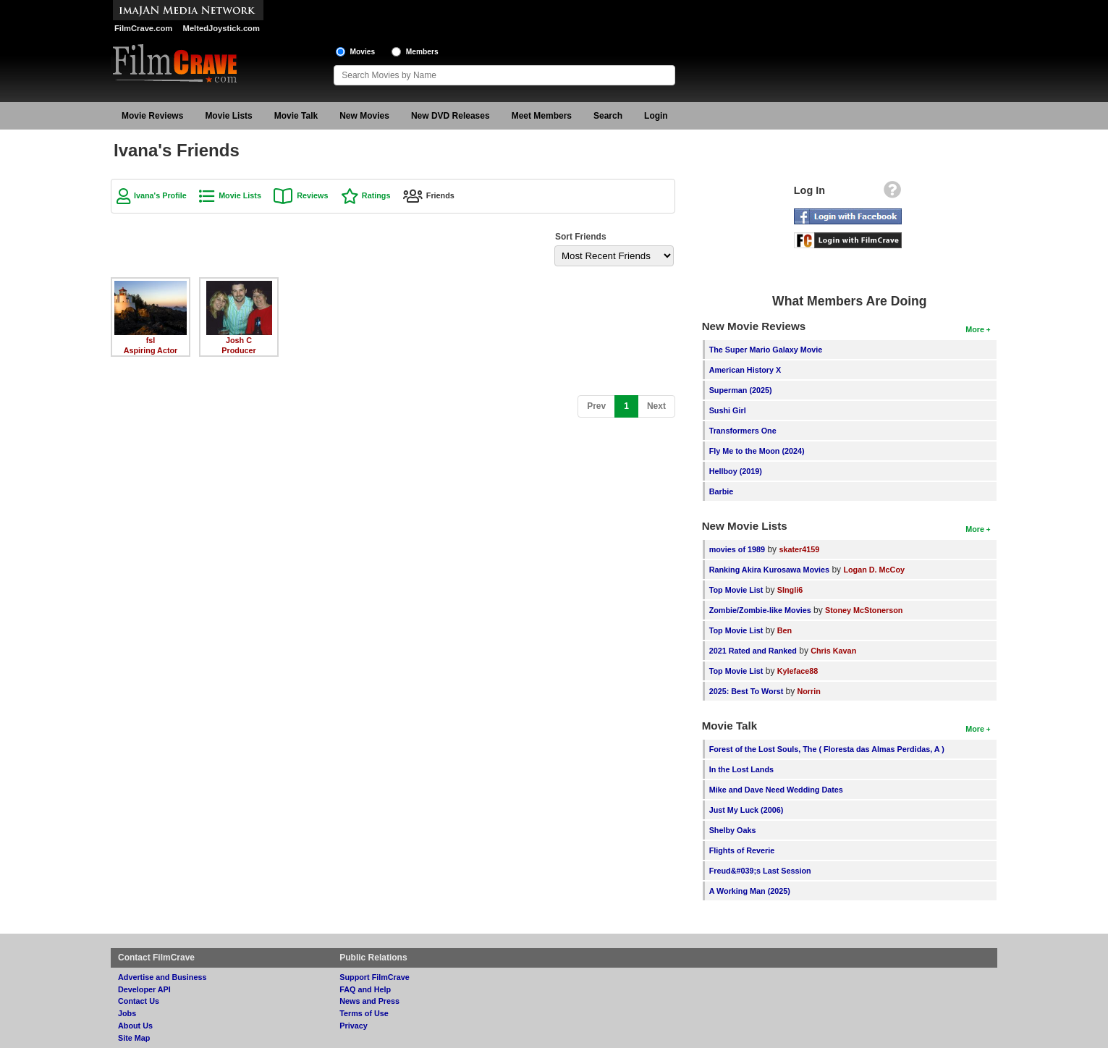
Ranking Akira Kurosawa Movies (769, 569)
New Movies (364, 116)
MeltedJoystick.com (221, 28)
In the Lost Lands (741, 769)
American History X (745, 369)
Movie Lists (228, 116)
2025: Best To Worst (747, 691)
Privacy (353, 1025)
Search (607, 116)
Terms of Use (364, 1013)
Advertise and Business (162, 977)
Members (422, 52)
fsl (151, 340)
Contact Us (138, 1001)
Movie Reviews (152, 116)
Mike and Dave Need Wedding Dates (776, 789)
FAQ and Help (365, 989)
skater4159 (799, 549)
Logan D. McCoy (874, 569)
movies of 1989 (737, 549)
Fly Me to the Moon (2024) (757, 451)
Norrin (808, 691)
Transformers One (743, 430)
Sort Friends (580, 237)
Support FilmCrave (374, 977)
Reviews (312, 195)
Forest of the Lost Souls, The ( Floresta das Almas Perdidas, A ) (826, 749)
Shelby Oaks (732, 830)
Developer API (144, 989)
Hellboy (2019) (735, 471)
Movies (363, 52)
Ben (784, 630)
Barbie (721, 491)
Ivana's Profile (160, 195)
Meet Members (542, 116)
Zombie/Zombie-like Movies (760, 610)
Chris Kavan (833, 650)
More (974, 329)
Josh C (239, 340)
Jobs (127, 1013)
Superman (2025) (740, 390)
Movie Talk (296, 116)
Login (656, 116)
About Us (135, 1025)
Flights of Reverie (742, 850)
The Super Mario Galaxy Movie (766, 349)
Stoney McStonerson (863, 610)
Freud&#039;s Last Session (760, 870)
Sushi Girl (727, 410)
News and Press (369, 1001)
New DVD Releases (450, 116)
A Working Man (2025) (749, 891)
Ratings (376, 195)
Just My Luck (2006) (746, 810)
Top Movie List (736, 590)
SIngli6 (790, 590)
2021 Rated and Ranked (753, 650)
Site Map (134, 1038)
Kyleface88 (797, 671)
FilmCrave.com (143, 28)
